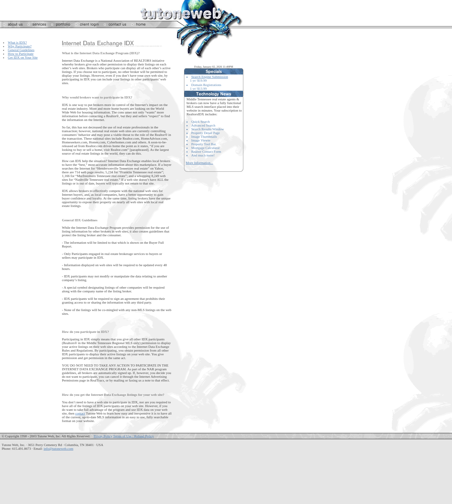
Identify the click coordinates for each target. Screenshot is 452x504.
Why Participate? (20, 46)
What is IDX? (17, 42)
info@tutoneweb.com (58, 448)
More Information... (199, 163)
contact (80, 413)
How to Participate (20, 53)
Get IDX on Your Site (23, 57)
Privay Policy (103, 436)
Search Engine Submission (209, 77)
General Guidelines (21, 50)
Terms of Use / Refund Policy (133, 436)
